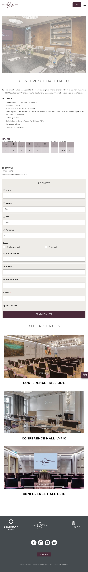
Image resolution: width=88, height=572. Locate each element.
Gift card (53, 247)
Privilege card (13, 247)
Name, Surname (11, 253)
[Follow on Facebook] (34, 542)
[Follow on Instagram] (40, 542)
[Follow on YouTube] (54, 542)
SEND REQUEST (44, 314)
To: (7, 217)
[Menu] (84, 5)
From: (9, 203)
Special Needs (10, 306)
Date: (8, 190)
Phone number (10, 279)
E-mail (7, 293)
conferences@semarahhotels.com (15, 174)
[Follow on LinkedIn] (47, 542)
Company (7, 266)
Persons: (9, 230)
